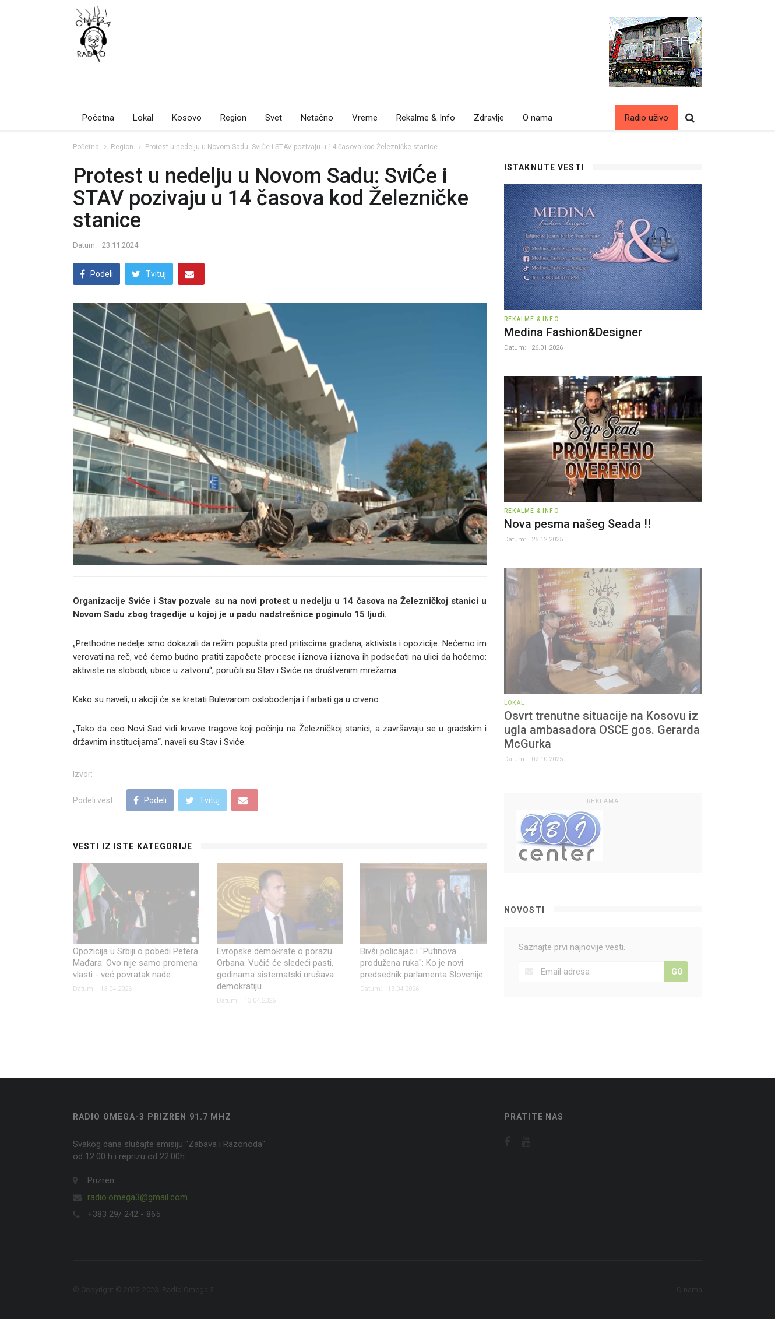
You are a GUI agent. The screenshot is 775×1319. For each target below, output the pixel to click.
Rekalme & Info (425, 117)
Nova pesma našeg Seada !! (577, 524)
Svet (273, 117)
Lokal (143, 117)
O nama (537, 117)
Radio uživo (646, 117)
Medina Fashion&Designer (573, 332)
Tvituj (149, 274)
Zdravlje (489, 117)
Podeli (96, 274)
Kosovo (187, 117)
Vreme (365, 117)
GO (677, 971)
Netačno (317, 117)
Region (233, 117)
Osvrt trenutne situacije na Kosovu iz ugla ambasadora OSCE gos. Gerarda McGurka (602, 730)
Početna (98, 117)
